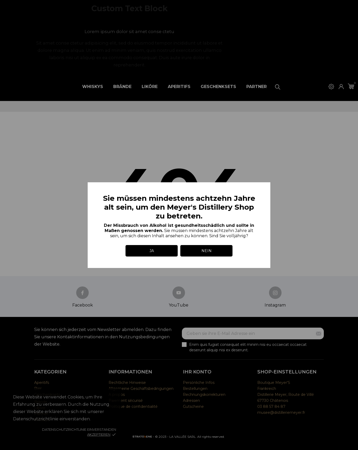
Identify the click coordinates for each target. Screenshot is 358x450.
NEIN (206, 250)
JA (152, 250)
